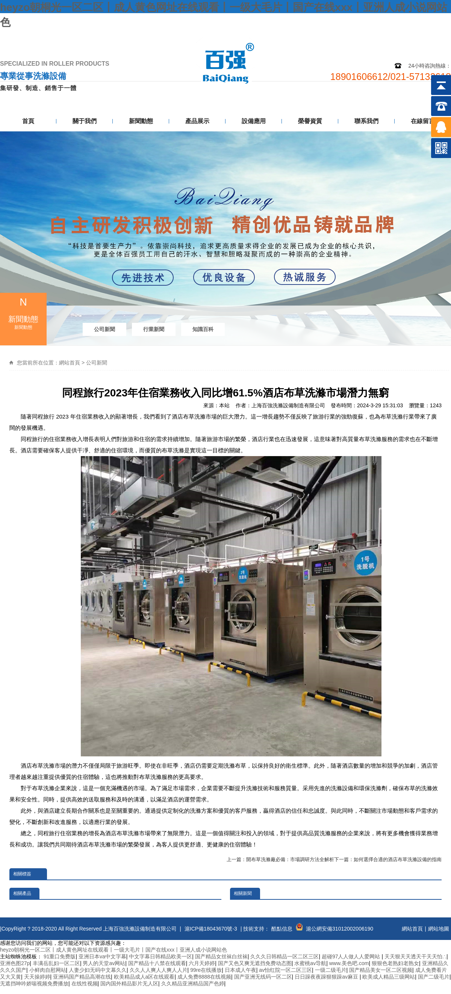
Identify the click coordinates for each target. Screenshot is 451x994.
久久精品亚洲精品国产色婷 (192, 983)
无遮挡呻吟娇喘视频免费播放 (34, 983)
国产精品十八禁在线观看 (157, 963)
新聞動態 (141, 121)
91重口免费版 (60, 956)
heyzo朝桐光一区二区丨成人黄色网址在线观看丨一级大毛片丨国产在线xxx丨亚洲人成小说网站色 (113, 950)
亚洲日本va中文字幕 (102, 956)
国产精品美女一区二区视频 (380, 970)
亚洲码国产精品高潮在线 (82, 977)
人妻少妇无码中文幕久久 (98, 970)
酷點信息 (281, 929)
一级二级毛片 (331, 970)
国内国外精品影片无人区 (129, 983)
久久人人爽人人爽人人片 (159, 970)
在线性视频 (84, 983)
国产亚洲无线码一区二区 (263, 977)
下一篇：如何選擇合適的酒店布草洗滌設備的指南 (388, 859)
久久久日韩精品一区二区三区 (284, 956)
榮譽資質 (310, 121)
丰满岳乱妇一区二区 (56, 963)
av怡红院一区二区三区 (285, 970)
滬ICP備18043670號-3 (211, 929)
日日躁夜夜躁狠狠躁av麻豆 (327, 977)
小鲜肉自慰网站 (47, 970)
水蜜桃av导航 (310, 963)
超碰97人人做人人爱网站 (351, 956)
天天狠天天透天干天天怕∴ (415, 956)
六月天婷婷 (202, 963)
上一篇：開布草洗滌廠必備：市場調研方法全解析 (280, 859)
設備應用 (254, 121)
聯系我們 (433, 36)
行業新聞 (153, 329)
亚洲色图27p (15, 963)
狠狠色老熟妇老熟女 (395, 963)
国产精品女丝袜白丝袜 (221, 956)
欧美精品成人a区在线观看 (144, 977)
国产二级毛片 (433, 977)
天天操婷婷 (37, 977)
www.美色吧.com (349, 963)
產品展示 (197, 121)
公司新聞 (104, 329)
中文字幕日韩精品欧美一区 (160, 956)
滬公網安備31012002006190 (339, 929)
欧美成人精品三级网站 (388, 977)
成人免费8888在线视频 (204, 977)
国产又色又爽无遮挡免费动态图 (255, 963)
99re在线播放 (206, 970)
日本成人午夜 (240, 970)
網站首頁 (69, 363)
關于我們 (85, 121)
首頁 (28, 121)
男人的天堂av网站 (104, 963)
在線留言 (423, 121)
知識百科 (202, 329)
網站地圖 (395, 36)
